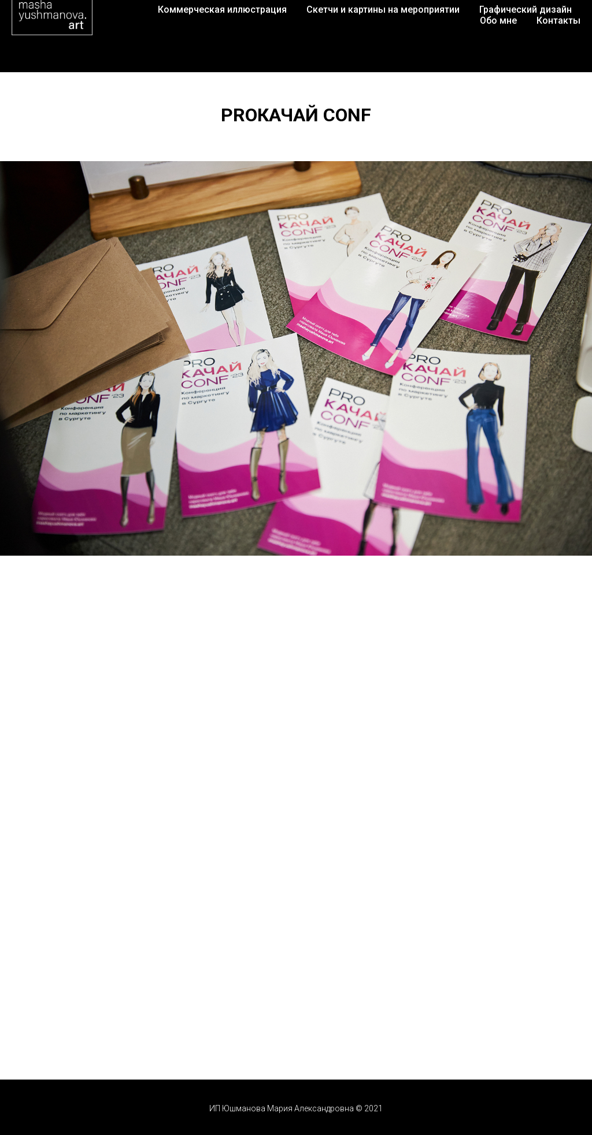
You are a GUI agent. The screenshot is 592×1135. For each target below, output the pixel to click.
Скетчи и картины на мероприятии (383, 9)
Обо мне (498, 20)
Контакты (558, 20)
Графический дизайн (525, 9)
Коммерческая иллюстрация (222, 9)
